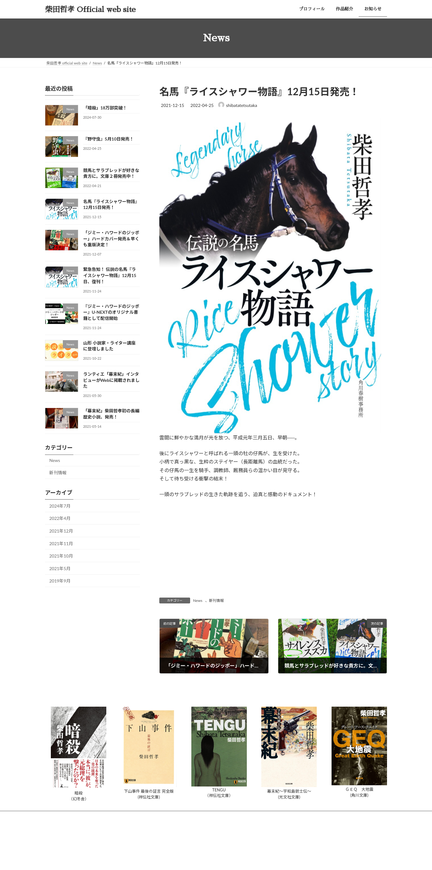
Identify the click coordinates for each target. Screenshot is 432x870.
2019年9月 (60, 580)
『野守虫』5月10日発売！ (108, 138)
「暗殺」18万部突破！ (105, 107)
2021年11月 (61, 543)
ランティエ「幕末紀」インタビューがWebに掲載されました (111, 380)
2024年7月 (60, 505)
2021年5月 (60, 568)
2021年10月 (61, 555)
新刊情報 (216, 600)
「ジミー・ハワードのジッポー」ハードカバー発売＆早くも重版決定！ (111, 238)
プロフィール (62, 816)
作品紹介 (92, 816)
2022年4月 (60, 518)
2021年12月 (61, 530)
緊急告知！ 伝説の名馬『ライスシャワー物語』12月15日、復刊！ (109, 275)
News (197, 600)
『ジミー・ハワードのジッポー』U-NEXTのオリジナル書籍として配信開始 (111, 312)
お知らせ (119, 816)
